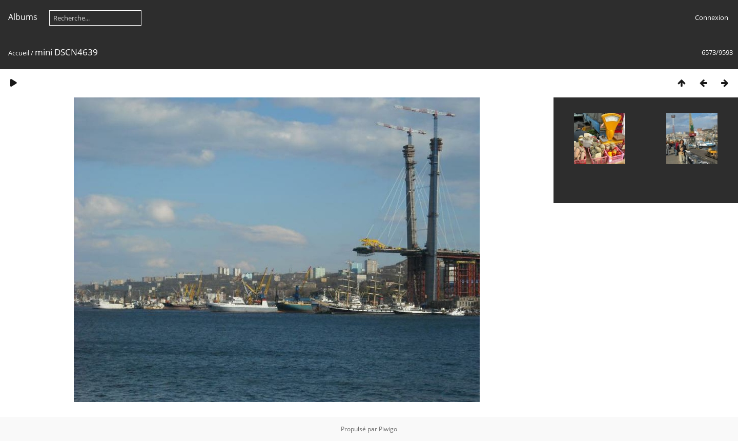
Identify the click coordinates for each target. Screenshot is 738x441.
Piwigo (388, 429)
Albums (22, 17)
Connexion (711, 17)
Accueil (18, 52)
